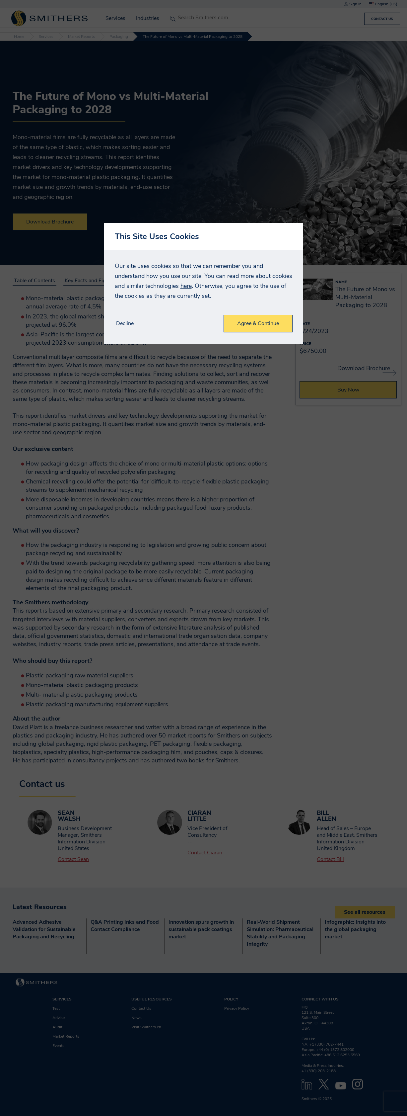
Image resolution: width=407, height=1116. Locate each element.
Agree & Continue (258, 323)
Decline (125, 323)
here (186, 286)
